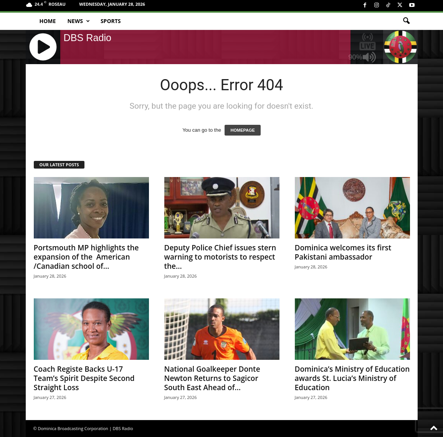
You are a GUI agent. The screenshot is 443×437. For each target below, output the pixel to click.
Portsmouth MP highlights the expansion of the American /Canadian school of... (86, 257)
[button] (406, 21)
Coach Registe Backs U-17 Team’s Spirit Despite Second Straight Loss (84, 378)
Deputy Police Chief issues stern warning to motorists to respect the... (220, 257)
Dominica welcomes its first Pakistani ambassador (343, 252)
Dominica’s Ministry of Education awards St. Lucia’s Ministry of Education (352, 378)
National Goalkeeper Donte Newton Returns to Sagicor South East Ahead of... (212, 378)
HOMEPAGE (242, 130)
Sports (111, 21)
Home (48, 21)
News (78, 21)
